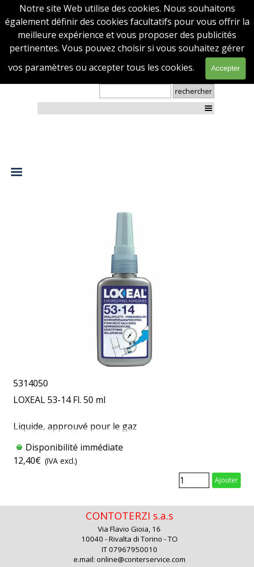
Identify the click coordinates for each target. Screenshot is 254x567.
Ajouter (226, 480)
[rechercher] (135, 91)
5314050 (30, 383)
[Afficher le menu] (208, 108)
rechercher (193, 91)
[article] (127, 347)
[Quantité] (194, 480)
